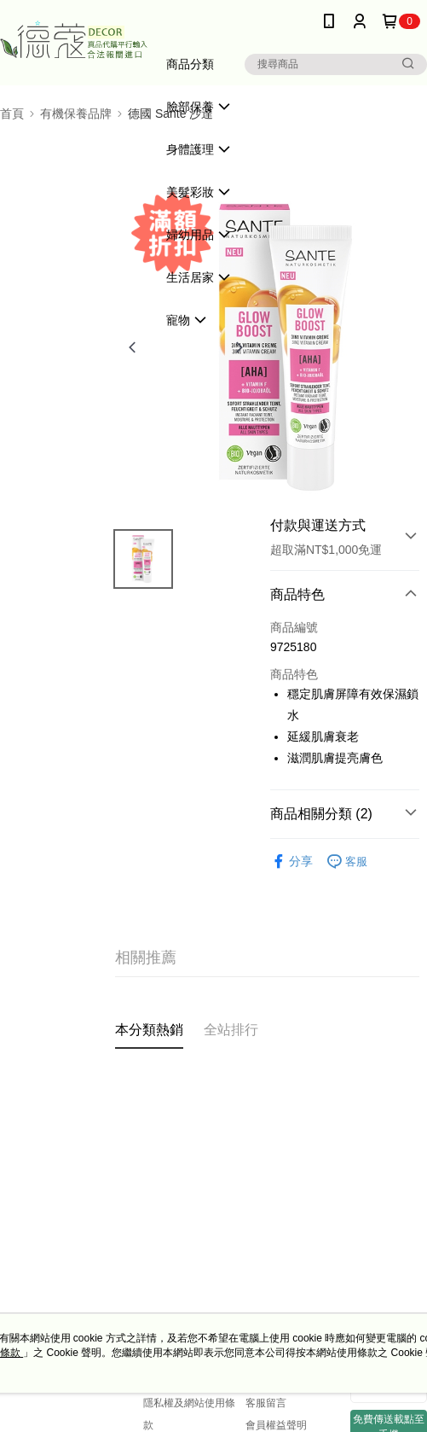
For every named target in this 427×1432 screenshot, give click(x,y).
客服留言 (265, 1403)
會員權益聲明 (276, 1425)
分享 (291, 861)
